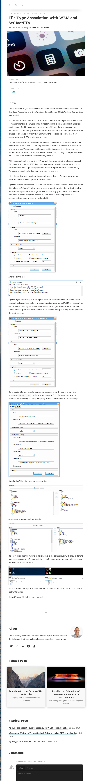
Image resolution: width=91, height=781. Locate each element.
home (10, 13)
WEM (46, 27)
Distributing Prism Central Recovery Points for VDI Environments (66, 694)
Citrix (33, 27)
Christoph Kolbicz (42, 145)
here (48, 127)
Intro (13, 91)
